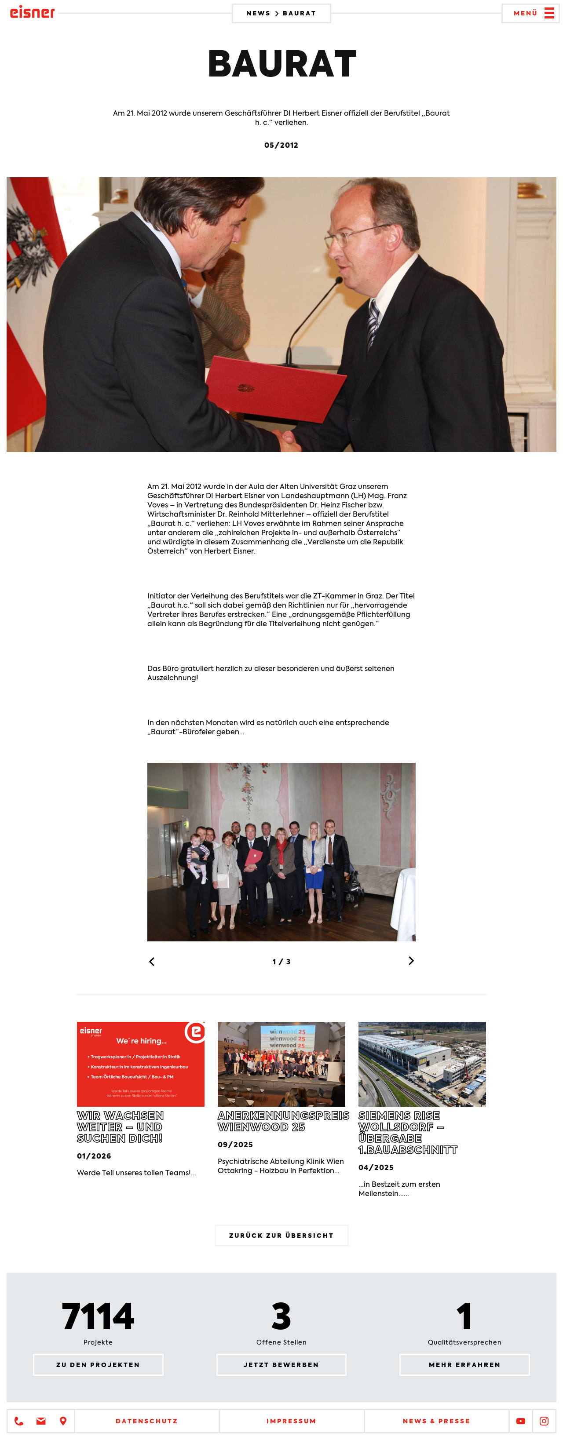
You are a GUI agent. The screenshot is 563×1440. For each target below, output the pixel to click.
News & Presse (437, 1421)
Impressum (292, 1421)
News (260, 13)
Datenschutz (147, 1421)
